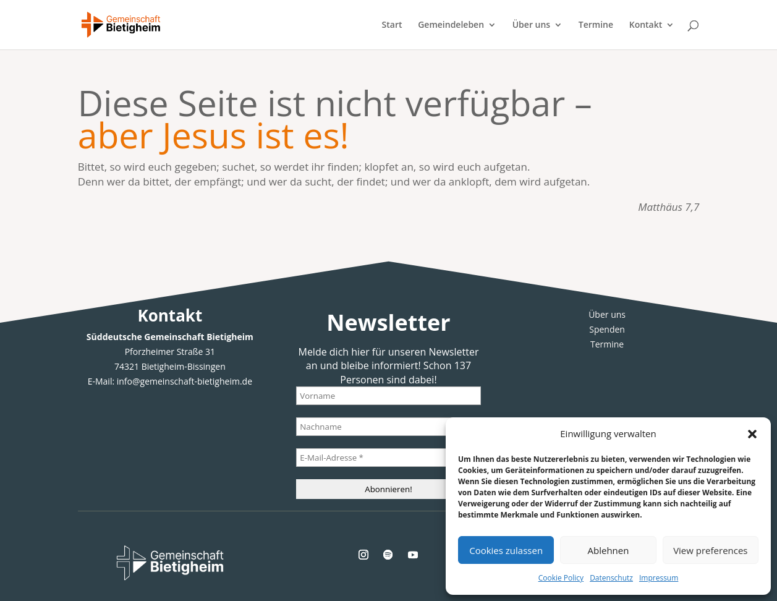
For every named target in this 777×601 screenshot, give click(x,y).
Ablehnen (608, 550)
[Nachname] (388, 426)
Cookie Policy (561, 578)
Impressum (658, 578)
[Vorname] (388, 395)
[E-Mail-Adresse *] (388, 457)
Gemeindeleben (451, 25)
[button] (752, 434)
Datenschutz (611, 578)
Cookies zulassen (506, 550)
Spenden (607, 329)
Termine (596, 25)
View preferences (710, 550)
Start (392, 25)
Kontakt (646, 25)
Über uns (531, 25)
